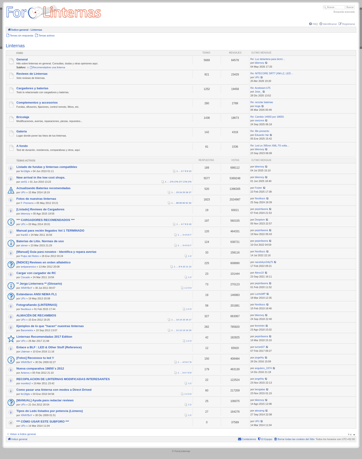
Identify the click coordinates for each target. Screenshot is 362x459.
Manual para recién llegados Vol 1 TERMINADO (50, 230)
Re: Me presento (259, 131)
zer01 (24, 181)
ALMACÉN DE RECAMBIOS (36, 315)
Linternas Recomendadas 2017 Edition (44, 336)
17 (190, 319)
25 (184, 192)
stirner (24, 245)
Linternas (15, 45)
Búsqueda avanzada (344, 12)
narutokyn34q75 (264, 262)
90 (184, 203)
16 (187, 319)
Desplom (260, 219)
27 (190, 192)
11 (187, 266)
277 (180, 181)
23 (177, 192)
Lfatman (25, 351)
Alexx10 (259, 272)
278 (185, 181)
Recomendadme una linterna (47, 67)
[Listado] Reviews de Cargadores (40, 209)
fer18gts (25, 171)
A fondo (22, 146)
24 (180, 192)
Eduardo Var (262, 135)
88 (177, 203)
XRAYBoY (26, 287)
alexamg (260, 410)
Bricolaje (22, 117)
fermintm (260, 325)
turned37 (260, 347)
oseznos (259, 120)
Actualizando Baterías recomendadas (43, 188)
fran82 (24, 234)
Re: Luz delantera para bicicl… (267, 59)
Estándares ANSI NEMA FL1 (36, 294)
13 (177, 319)
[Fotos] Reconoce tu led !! (35, 358)
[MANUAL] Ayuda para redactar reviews (45, 400)
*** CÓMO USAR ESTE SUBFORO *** (42, 421)
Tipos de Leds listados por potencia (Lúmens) (49, 411)
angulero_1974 (263, 368)
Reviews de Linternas (32, 73)
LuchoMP (260, 293)
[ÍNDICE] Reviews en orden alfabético (43, 262)
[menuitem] (313, 24)
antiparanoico (28, 266)
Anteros (25, 372)
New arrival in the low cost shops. (40, 177)
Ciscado (25, 277)
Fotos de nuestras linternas (36, 198)
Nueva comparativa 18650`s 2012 (40, 368)
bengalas (260, 389)
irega (257, 106)
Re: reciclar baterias (261, 102)
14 (180, 319)
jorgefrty (259, 357)
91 (187, 203)
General (22, 59)
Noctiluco (260, 198)
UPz (257, 77)
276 (176, 181)
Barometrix (27, 330)
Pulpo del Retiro (30, 256)
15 (184, 319)
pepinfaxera (261, 209)
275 (172, 181)
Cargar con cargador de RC (36, 273)
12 (190, 266)
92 (190, 203)
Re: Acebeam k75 (260, 87)
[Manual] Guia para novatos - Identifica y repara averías (56, 251)
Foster (258, 187)
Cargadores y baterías (32, 88)
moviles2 (26, 383)
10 (190, 171)
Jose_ (258, 91)
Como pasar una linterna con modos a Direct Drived (53, 389)
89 (180, 203)
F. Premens (27, 203)
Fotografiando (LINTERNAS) (36, 305)
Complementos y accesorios (37, 102)
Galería (21, 131)
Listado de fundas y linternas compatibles (46, 167)
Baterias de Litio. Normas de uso (40, 241)
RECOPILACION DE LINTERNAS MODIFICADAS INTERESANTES (63, 379)
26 (187, 192)
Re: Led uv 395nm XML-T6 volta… (270, 145)
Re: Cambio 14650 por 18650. (267, 116)
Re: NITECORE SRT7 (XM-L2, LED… (271, 73)
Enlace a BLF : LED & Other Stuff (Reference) (49, 347)
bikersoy (259, 62)
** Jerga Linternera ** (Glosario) (39, 283)
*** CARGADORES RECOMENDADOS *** (45, 220)
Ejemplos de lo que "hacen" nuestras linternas (50, 326)
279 (189, 181)
